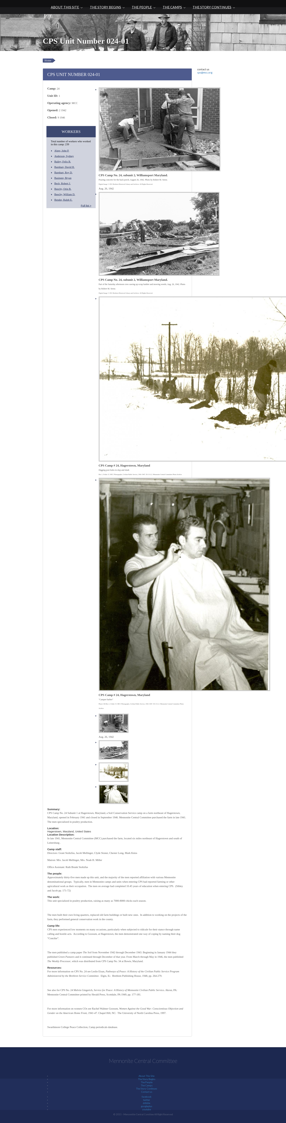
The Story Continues (212, 7)
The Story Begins (105, 7)
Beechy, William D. (64, 194)
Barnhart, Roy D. (63, 172)
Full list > (86, 205)
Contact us (146, 1091)
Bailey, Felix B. (62, 161)
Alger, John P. (61, 150)
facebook (146, 1096)
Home (48, 60)
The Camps (172, 7)
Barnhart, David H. (64, 167)
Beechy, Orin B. (62, 189)
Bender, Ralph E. (63, 199)
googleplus (146, 1106)
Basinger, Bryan (62, 178)
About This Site (65, 7)
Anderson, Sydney (64, 156)
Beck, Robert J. (62, 183)
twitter (146, 1100)
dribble (146, 1103)
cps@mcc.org (204, 72)
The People (142, 7)
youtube (146, 1109)
